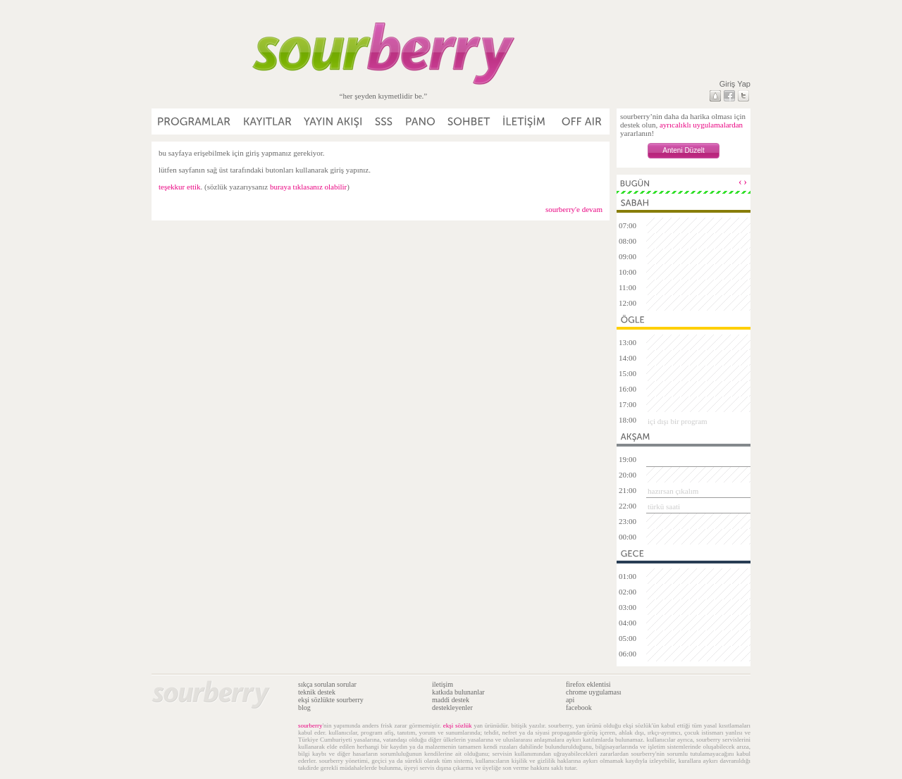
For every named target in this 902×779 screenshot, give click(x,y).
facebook (579, 707)
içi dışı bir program (678, 421)
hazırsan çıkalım (673, 491)
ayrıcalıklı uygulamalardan (701, 124)
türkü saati (664, 506)
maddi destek (450, 700)
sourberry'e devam (574, 209)
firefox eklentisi (588, 684)
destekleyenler (452, 707)
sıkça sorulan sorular (327, 684)
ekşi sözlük (457, 725)
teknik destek (316, 692)
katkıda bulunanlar (458, 692)
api (570, 700)
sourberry (310, 725)
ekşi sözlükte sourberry (331, 700)
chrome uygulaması (594, 692)
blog (304, 707)
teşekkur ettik (180, 186)
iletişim (442, 684)
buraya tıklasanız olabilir (308, 186)
